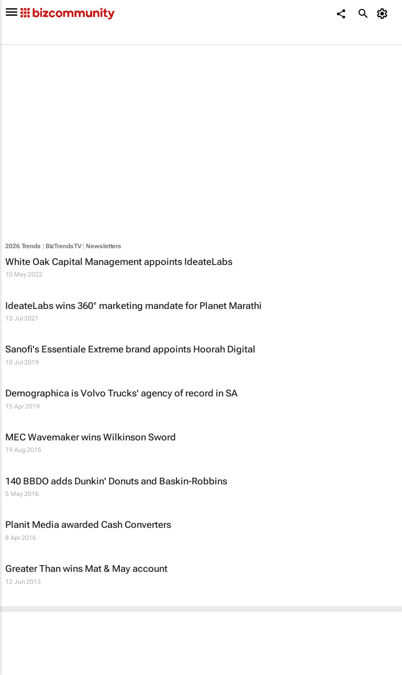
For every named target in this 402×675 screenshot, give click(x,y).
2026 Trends (23, 246)
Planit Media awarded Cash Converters (88, 524)
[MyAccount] (384, 13)
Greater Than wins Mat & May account (86, 568)
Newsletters (103, 246)
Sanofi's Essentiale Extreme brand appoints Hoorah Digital (130, 349)
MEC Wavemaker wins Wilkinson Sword (90, 436)
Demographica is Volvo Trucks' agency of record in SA (121, 393)
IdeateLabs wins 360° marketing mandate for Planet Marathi (133, 305)
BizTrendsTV (64, 246)
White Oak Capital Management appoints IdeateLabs (118, 261)
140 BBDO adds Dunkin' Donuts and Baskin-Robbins (116, 480)
